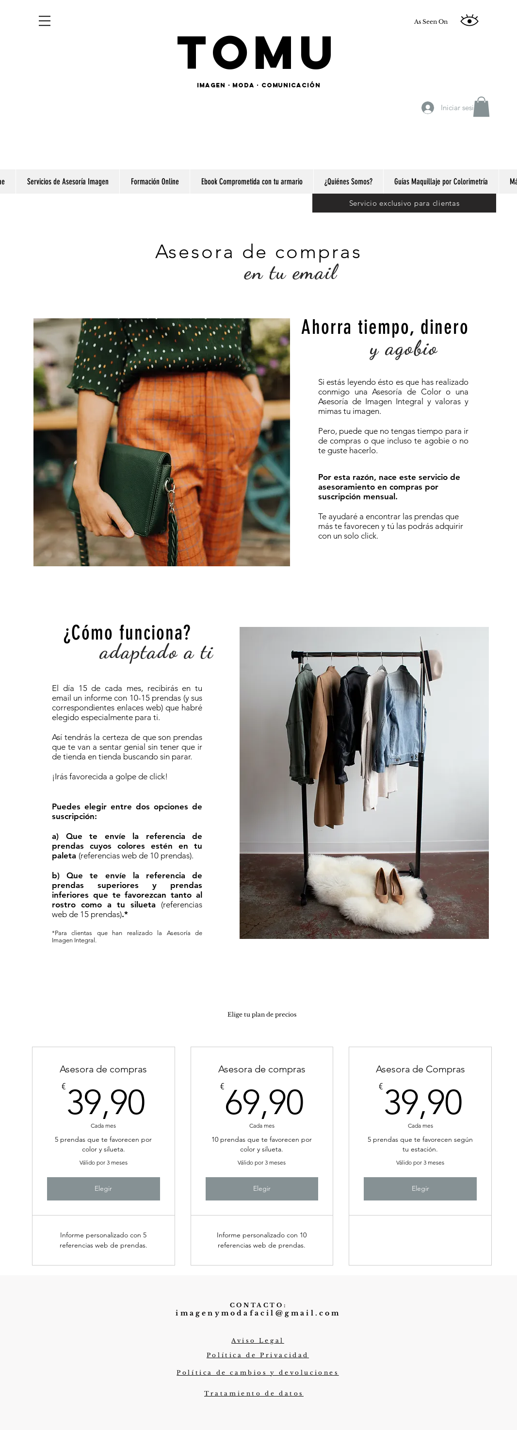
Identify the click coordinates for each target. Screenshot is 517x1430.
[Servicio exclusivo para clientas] (404, 203)
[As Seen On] (430, 22)
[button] (44, 21)
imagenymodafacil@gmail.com (258, 1313)
